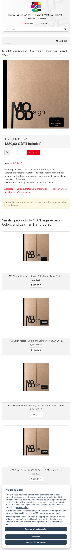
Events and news (44, 15)
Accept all (36, 537)
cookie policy (22, 507)
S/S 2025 (17, 163)
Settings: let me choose (36, 542)
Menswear (55, 188)
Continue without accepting (36, 529)
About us (13, 15)
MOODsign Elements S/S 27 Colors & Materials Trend (36, 470)
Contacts (27, 15)
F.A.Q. (58, 15)
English (42, 23)
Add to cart (33, 152)
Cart (61, 40)
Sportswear (10, 192)
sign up (30, 18)
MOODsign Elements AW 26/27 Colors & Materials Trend (36, 405)
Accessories (10, 188)
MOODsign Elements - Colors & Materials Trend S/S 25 (36, 276)
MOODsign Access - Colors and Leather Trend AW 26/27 (36, 340)
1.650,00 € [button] (36, 414)
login (42, 18)
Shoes (64, 188)
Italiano (29, 23)
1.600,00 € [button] (36, 350)
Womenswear (23, 192)
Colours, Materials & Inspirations (33, 188)
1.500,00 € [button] (36, 285)
